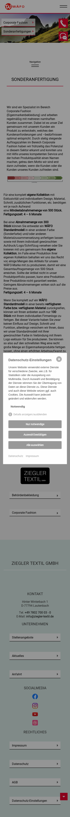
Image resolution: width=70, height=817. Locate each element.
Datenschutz (15, 456)
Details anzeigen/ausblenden (30, 414)
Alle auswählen (35, 445)
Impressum (32, 456)
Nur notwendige (35, 424)
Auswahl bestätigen (35, 434)
